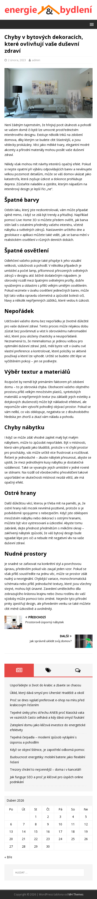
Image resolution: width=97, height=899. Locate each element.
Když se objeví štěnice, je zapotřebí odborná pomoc (47, 750)
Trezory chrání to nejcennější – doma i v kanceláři (45, 769)
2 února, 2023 (17, 60)
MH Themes (75, 894)
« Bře (8, 857)
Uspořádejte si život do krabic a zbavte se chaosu (45, 685)
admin (36, 60)
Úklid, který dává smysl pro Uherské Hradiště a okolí (47, 693)
